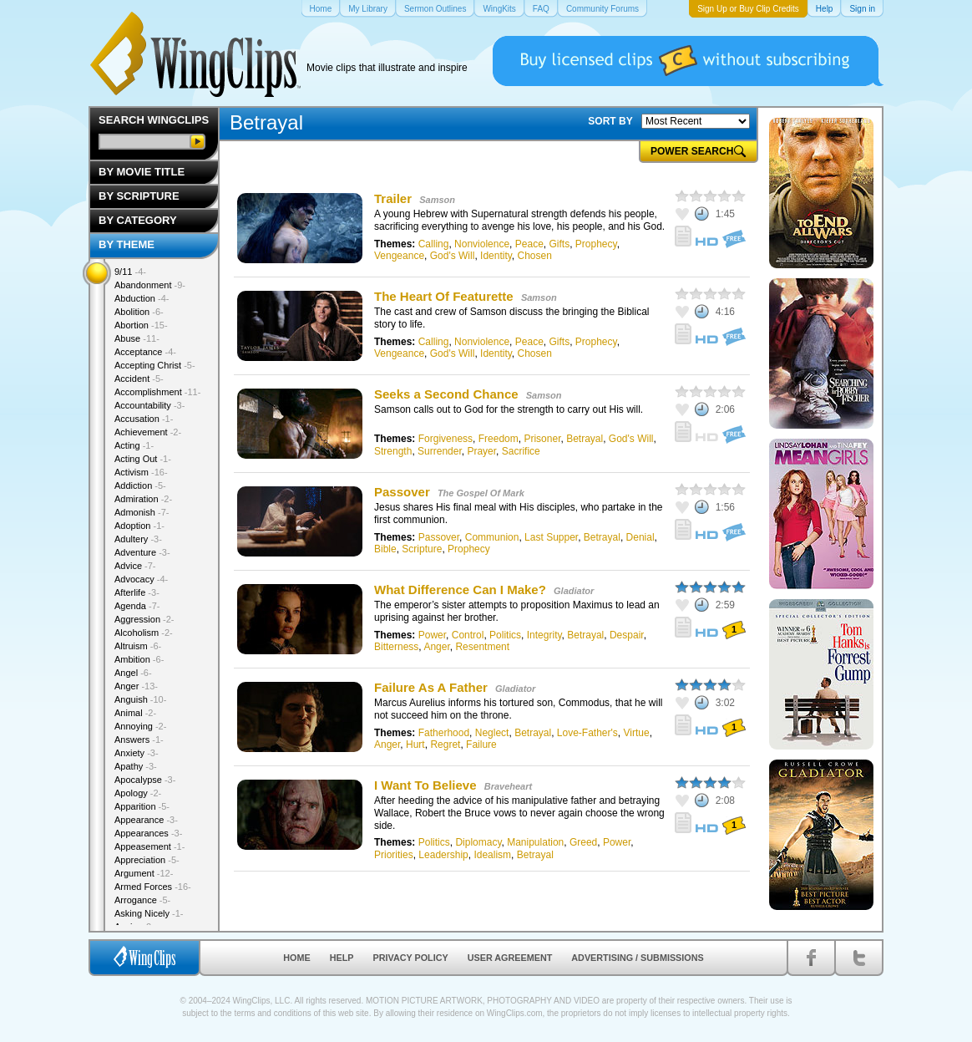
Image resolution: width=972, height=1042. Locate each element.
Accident (139, 379)
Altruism (137, 646)
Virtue (637, 733)
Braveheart (508, 786)
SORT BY (610, 121)
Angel (133, 673)
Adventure (142, 552)
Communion (492, 537)
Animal (135, 713)
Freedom (498, 439)
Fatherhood (443, 733)
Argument (143, 873)
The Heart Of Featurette (444, 296)
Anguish (140, 699)
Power (432, 635)
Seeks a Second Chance (446, 394)
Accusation (143, 419)
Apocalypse (144, 780)
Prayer (481, 451)
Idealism (492, 855)
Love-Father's (587, 733)
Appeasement (149, 846)
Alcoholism (143, 633)
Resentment (482, 647)
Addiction (140, 485)
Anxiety (136, 753)
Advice (135, 566)
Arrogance (142, 900)
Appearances (148, 833)
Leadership (443, 855)
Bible (385, 549)
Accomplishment (157, 392)
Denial (640, 537)
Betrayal (584, 439)
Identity (496, 256)
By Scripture (139, 196)
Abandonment (149, 285)
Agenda (136, 606)
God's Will (452, 256)
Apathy (135, 766)
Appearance (146, 820)
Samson (437, 200)
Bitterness (396, 647)
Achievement (147, 432)
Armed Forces (152, 887)
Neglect (492, 733)
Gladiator (574, 591)
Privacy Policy (410, 958)
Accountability (149, 405)
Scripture (422, 549)
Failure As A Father (431, 687)
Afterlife (136, 592)
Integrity (544, 635)
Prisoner (542, 439)
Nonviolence (481, 244)
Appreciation (147, 860)
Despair (627, 635)
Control (468, 635)
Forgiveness (445, 439)
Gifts (559, 244)
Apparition (142, 806)
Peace (529, 244)
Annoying (140, 726)
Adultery (138, 539)
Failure (481, 744)
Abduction (141, 298)
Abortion (141, 325)
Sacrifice (521, 451)
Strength (393, 451)
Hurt (415, 744)
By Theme (126, 244)
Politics (505, 635)
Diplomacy (478, 842)
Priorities (393, 855)
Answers (139, 739)
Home (296, 958)
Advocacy (141, 579)
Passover (402, 492)
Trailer (393, 198)
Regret (445, 744)
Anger (436, 647)
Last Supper (551, 537)
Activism (141, 472)
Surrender (440, 451)
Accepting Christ (154, 365)
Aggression (144, 619)
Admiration (143, 499)
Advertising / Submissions (637, 958)
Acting (134, 445)
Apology (137, 793)
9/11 (130, 272)
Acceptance (145, 352)
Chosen (535, 256)
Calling (433, 244)
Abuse (136, 338)
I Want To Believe (425, 785)
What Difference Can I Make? (460, 589)
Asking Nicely (149, 913)
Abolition (139, 312)
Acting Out (142, 459)
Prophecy (596, 244)
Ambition (139, 659)
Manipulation (535, 842)
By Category (138, 220)
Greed (583, 842)
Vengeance (399, 256)
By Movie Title (142, 171)
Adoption (139, 526)
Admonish (141, 512)
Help (342, 958)
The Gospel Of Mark (481, 493)
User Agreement (510, 958)
